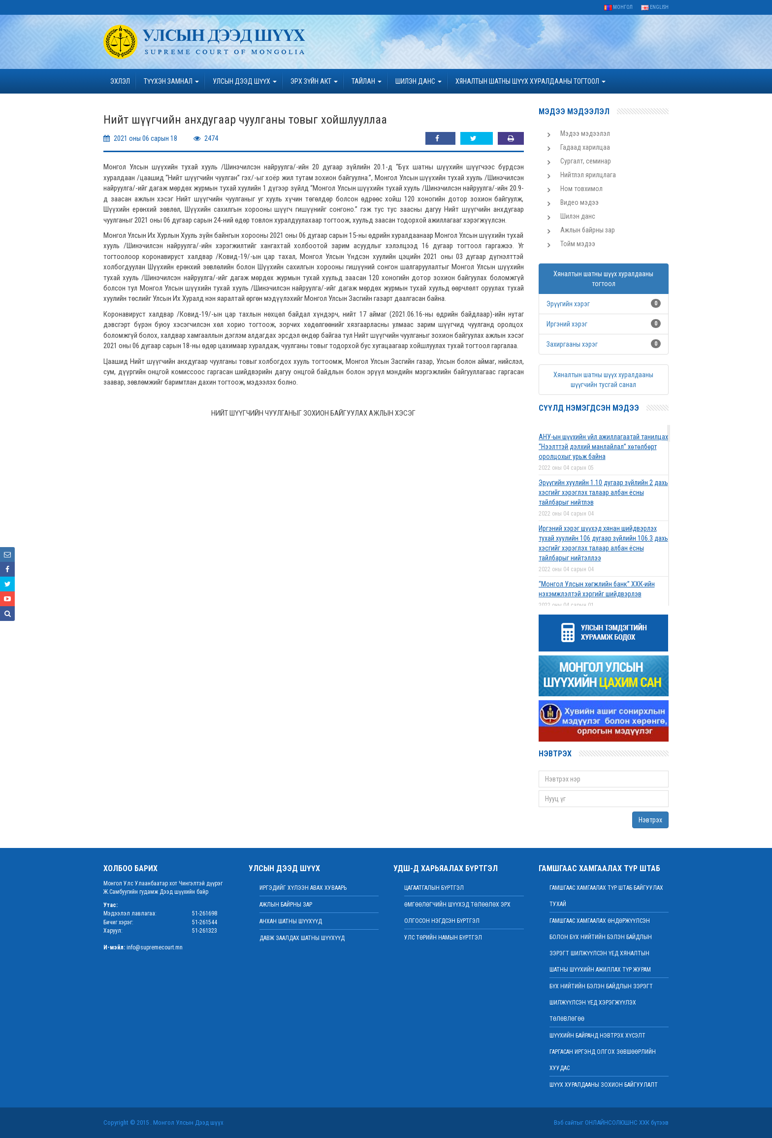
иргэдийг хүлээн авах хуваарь (303, 887)
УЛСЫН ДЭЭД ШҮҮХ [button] (245, 81)
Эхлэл (120, 81)
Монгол (618, 7)
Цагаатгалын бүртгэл (434, 887)
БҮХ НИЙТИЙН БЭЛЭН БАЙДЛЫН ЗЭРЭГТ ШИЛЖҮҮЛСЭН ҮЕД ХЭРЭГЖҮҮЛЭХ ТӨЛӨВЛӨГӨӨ (601, 1002)
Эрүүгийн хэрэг (568, 304)
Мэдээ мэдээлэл (585, 133)
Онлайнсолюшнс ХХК (617, 1122)
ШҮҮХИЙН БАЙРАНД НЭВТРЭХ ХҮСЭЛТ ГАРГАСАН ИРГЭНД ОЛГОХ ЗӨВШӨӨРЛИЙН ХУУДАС (602, 1052)
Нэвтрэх (650, 820)
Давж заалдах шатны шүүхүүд (302, 938)
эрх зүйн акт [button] (314, 81)
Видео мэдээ (579, 202)
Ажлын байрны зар (587, 230)
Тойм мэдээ (577, 244)
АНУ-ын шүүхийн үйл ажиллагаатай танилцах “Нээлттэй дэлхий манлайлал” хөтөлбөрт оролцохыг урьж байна (603, 446)
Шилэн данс (577, 216)
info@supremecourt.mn (155, 947)
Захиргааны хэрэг (572, 344)
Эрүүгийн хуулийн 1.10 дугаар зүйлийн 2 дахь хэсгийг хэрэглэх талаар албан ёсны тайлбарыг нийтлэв (603, 492)
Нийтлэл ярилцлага (588, 175)
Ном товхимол (581, 189)
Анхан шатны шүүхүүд (290, 921)
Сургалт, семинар (585, 161)
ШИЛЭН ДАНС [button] (418, 81)
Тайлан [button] (367, 81)
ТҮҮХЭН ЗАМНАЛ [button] (171, 81)
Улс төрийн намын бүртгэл (443, 937)
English (655, 7)
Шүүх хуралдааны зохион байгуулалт (603, 1084)
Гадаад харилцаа (585, 147)
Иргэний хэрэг (567, 324)
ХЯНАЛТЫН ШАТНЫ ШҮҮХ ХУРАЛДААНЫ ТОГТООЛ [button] (530, 81)
